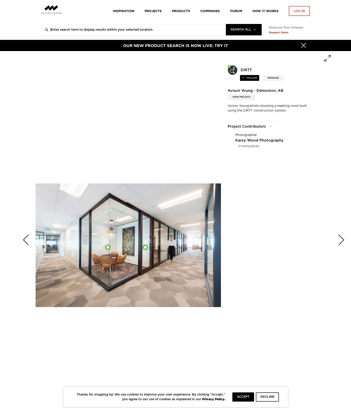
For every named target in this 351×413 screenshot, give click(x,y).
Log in (299, 11)
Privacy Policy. (213, 399)
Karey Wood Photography (259, 140)
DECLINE (267, 396)
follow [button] (251, 78)
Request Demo (279, 32)
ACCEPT (243, 396)
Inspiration (123, 11)
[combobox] (244, 29)
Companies (210, 11)
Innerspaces (248, 146)
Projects (153, 11)
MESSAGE (273, 78)
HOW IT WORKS (265, 11)
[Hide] (303, 45)
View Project (241, 97)
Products (181, 11)
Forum (236, 11)
